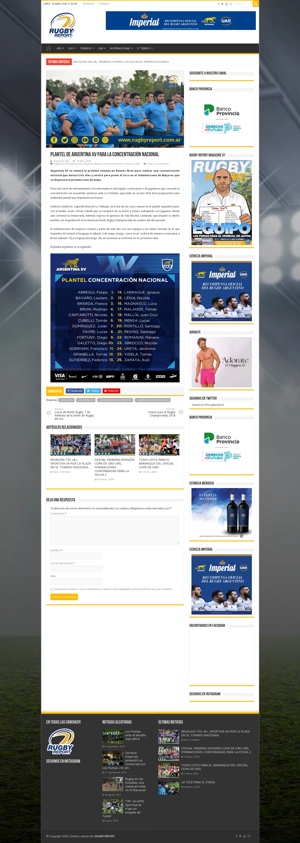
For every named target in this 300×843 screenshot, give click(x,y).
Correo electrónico (62, 563)
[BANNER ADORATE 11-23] (221, 361)
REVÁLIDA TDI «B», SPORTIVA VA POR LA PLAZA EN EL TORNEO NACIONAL (121, 61)
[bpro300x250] (221, 118)
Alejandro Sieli (61, 161)
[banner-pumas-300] (221, 291)
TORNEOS (85, 48)
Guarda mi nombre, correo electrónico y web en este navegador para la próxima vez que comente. (113, 589)
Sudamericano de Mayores (115, 400)
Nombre (56, 550)
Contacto (104, 3)
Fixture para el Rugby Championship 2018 (154, 412)
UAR (100, 48)
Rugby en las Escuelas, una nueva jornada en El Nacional (135, 784)
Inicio (48, 47)
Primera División (115, 163)
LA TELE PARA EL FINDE (198, 782)
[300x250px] (221, 513)
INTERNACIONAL (120, 48)
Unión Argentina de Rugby (153, 400)
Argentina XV (61, 163)
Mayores (88, 163)
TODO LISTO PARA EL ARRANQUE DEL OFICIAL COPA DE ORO (156, 463)
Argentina (67, 400)
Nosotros (88, 3)
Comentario (58, 513)
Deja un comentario (158, 163)
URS (59, 48)
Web (53, 576)
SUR (70, 48)
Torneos (129, 163)
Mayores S (99, 163)
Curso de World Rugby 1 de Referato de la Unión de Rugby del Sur (76, 414)
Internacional (76, 163)
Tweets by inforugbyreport (207, 404)
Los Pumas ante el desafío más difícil (135, 735)
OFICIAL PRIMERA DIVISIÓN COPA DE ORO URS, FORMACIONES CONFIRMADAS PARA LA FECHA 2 (115, 467)
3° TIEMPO (143, 48)
